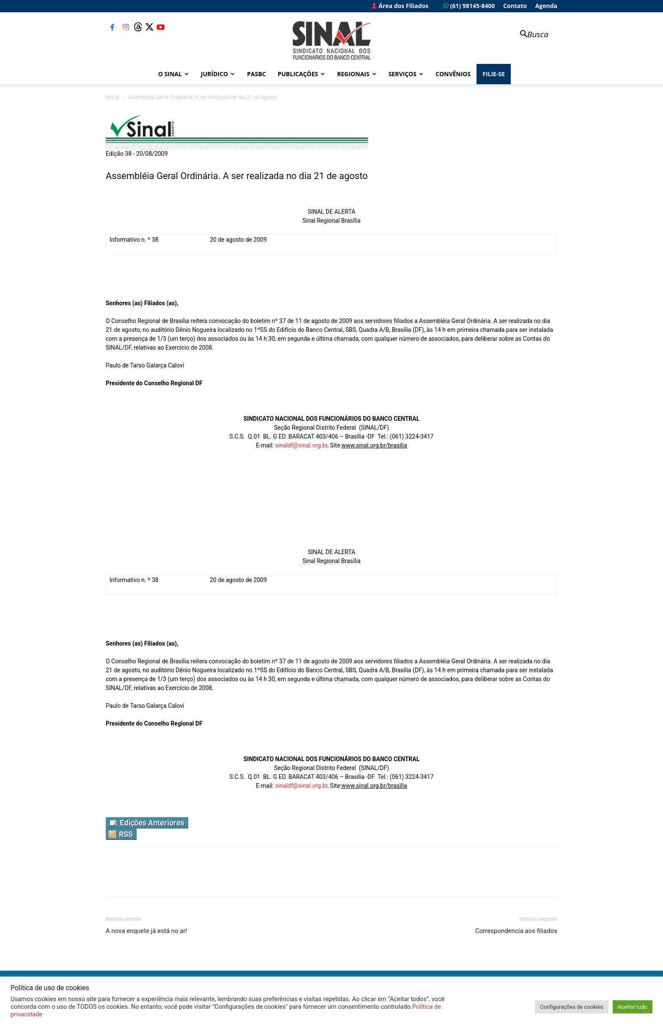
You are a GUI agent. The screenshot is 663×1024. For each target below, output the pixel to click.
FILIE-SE (493, 74)
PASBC (256, 74)
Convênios (453, 74)
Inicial (112, 97)
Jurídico (218, 74)
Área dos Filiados (400, 6)
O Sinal (173, 74)
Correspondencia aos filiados (516, 931)
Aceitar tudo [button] (632, 1007)
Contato (515, 6)
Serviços (406, 74)
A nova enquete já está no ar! (146, 931)
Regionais (356, 74)
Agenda (546, 6)
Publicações (301, 74)
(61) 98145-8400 (469, 6)
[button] (530, 35)
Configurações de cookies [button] (571, 1007)
